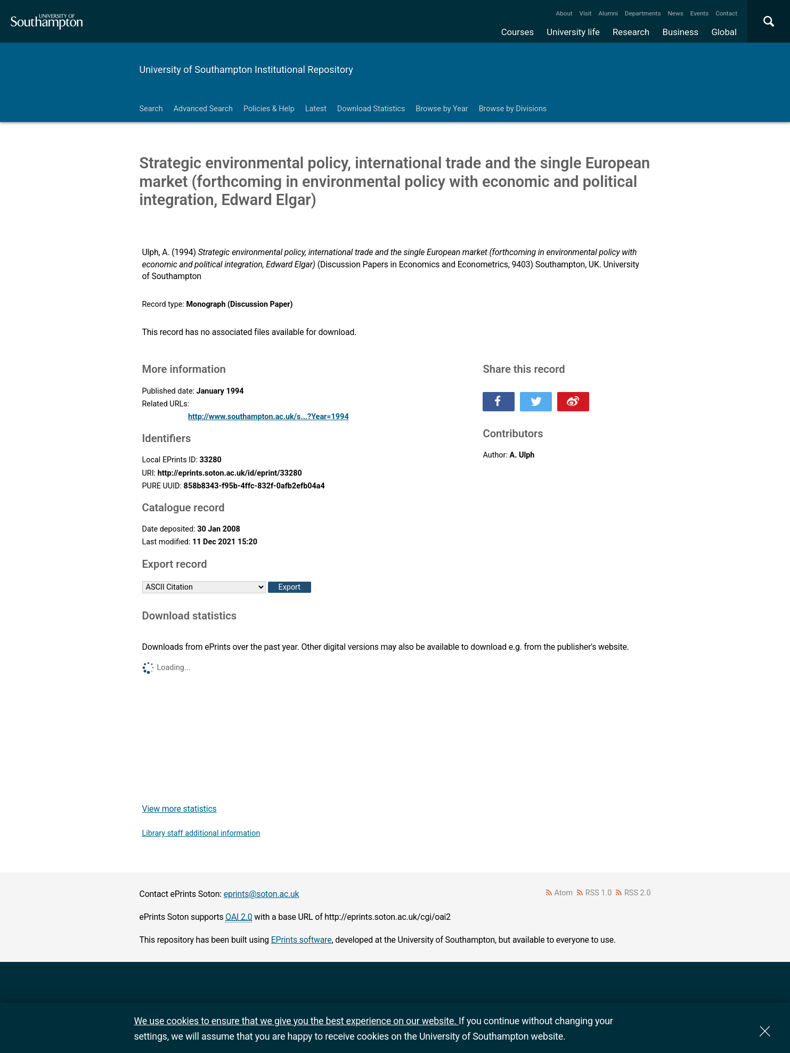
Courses (517, 32)
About (564, 13)
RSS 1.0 (598, 892)
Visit (586, 13)
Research (631, 32)
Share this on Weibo (573, 401)
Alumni (607, 13)
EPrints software (301, 940)
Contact (726, 13)
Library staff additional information (201, 833)
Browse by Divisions (513, 108)
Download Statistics (371, 108)
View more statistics (179, 809)
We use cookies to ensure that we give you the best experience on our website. (296, 1020)
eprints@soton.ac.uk (261, 894)
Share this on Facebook (499, 401)
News (675, 13)
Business (681, 32)
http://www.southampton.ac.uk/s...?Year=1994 (268, 416)
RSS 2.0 (637, 892)
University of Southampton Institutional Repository (246, 69)
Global (724, 32)
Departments (643, 13)
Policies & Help (269, 108)
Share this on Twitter (536, 401)
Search (151, 108)
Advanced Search (203, 108)
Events (699, 13)
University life (573, 32)
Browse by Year (442, 108)
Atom (563, 892)
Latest (316, 108)
